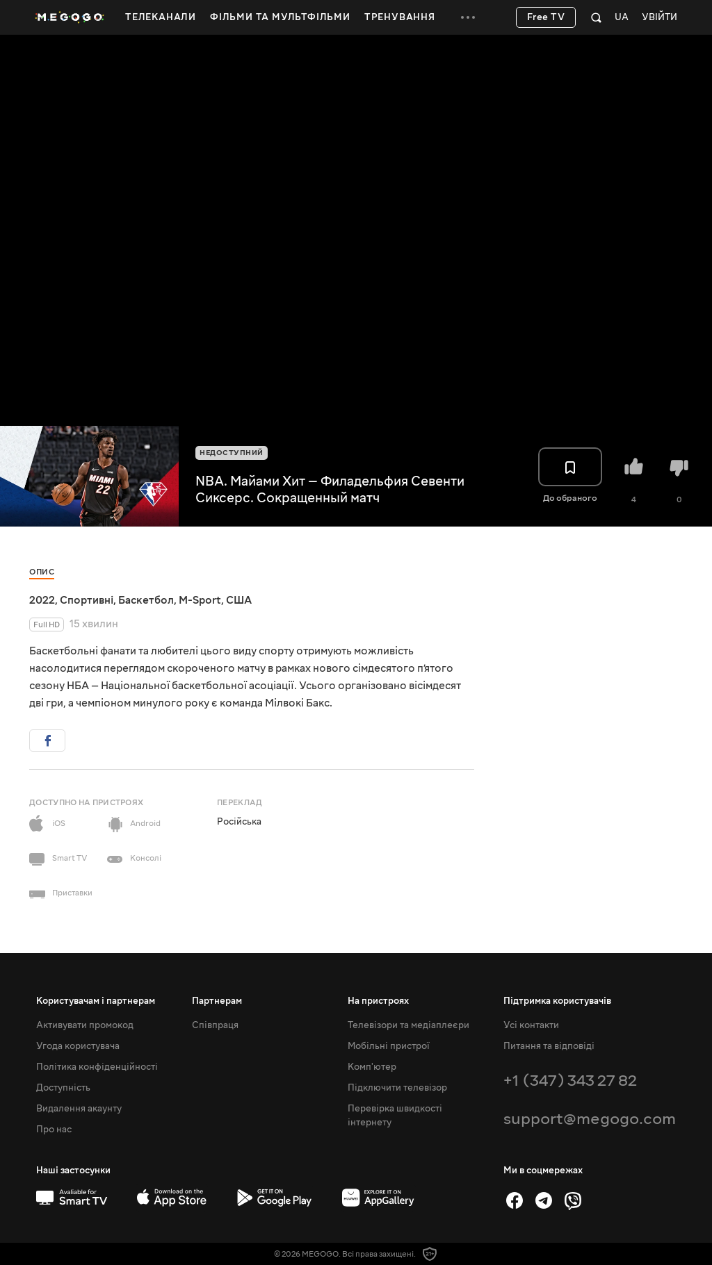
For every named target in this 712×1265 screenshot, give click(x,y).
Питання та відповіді (548, 1046)
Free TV (546, 17)
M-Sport (200, 600)
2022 (42, 600)
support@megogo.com (589, 1119)
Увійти (659, 18)
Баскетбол (146, 600)
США (239, 600)
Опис (41, 572)
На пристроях (378, 1001)
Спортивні (86, 600)
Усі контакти (531, 1025)
